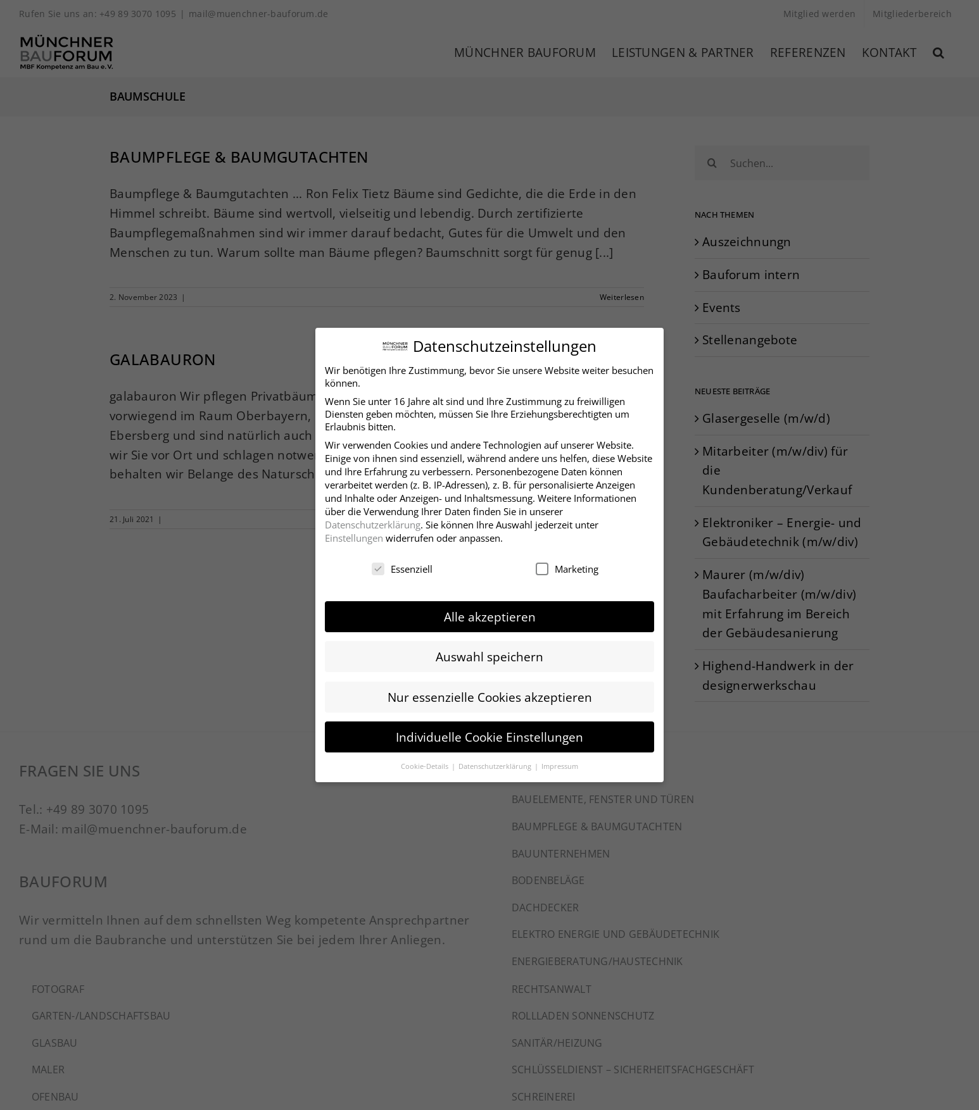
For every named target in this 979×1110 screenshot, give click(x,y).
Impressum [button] (559, 764)
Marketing (567, 567)
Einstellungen (354, 536)
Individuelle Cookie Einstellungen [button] (489, 735)
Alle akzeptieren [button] (490, 615)
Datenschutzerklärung (372, 522)
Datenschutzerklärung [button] (495, 764)
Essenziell (402, 567)
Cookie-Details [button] (425, 764)
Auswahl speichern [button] (489, 655)
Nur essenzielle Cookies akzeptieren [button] (490, 695)
